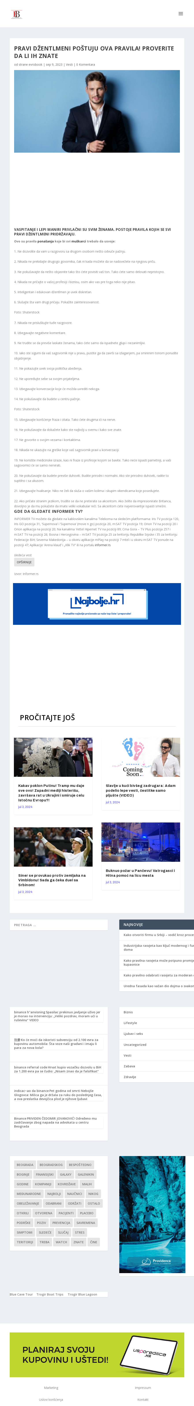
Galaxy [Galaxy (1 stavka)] (65, 1174)
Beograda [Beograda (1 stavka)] (25, 1165)
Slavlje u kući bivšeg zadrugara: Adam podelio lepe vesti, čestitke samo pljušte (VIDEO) (141, 790)
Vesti (69, 64)
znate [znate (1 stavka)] (78, 1242)
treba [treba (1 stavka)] (44, 1242)
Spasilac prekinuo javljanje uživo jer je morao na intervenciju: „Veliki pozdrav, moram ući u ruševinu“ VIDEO (57, 1016)
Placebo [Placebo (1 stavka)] (86, 1213)
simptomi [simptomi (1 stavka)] (24, 1232)
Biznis (128, 1012)
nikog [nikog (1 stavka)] (93, 1194)
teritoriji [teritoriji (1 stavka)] (25, 1242)
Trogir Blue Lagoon (82, 1294)
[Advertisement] (86, 190)
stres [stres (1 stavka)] (79, 1232)
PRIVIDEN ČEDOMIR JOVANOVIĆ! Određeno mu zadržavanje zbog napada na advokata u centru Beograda (55, 1122)
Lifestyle (130, 1023)
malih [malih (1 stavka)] (87, 1184)
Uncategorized (135, 1045)
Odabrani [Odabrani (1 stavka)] (54, 1203)
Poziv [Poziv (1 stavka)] (41, 1223)
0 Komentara (85, 64)
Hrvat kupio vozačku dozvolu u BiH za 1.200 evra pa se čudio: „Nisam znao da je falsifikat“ (57, 1069)
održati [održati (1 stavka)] (74, 1203)
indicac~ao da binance (31, 1091)
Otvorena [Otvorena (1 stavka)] (43, 1213)
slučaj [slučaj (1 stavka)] (63, 1232)
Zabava (129, 1066)
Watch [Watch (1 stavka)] (61, 1242)
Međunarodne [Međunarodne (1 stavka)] (29, 1194)
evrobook (35, 64)
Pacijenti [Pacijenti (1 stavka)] (66, 1213)
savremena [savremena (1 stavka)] (85, 1223)
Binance (20, 1118)
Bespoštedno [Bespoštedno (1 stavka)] (80, 1165)
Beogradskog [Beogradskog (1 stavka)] (51, 1165)
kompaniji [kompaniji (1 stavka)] (43, 1184)
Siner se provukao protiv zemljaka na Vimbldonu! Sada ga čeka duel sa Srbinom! (52, 880)
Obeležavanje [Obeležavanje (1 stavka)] (28, 1203)
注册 (17, 1040)
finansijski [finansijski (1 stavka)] (45, 1174)
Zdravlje (130, 1077)
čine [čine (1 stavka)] (93, 1242)
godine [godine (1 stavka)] (23, 1184)
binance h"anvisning (29, 1012)
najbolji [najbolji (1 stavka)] (54, 1194)
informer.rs (103, 545)
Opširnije (24, 562)
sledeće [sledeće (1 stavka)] (45, 1232)
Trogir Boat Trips (49, 1294)
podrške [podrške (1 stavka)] (24, 1223)
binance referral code (30, 1067)
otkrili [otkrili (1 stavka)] (23, 1213)
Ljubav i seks (133, 1034)
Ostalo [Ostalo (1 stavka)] (94, 1203)
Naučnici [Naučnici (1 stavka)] (74, 1194)
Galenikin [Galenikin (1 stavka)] (86, 1174)
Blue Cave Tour (21, 1294)
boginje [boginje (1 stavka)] (23, 1174)
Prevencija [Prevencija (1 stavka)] (61, 1223)
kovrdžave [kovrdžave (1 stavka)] (67, 1184)
